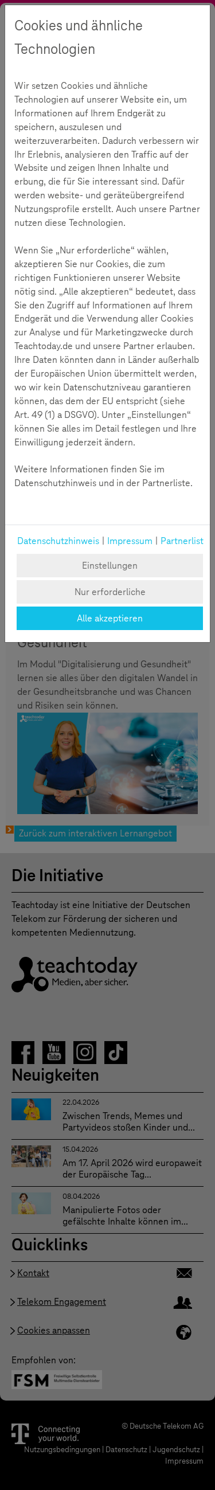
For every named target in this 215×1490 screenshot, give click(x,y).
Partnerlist (182, 541)
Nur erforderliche (110, 592)
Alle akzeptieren (110, 618)
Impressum (130, 541)
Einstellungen (110, 566)
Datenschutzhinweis (58, 541)
